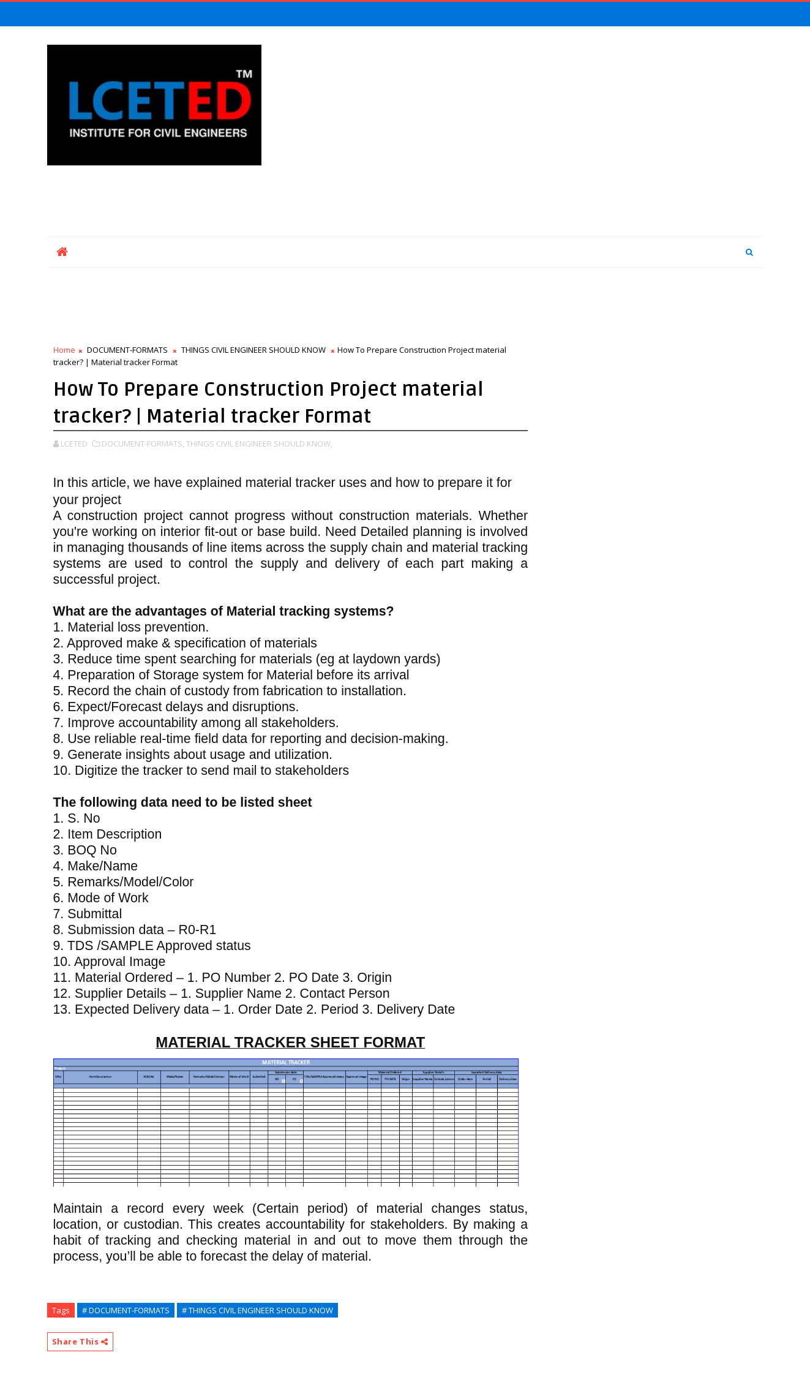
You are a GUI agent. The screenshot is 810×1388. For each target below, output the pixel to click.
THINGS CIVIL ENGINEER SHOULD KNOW (253, 349)
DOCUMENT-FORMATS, (143, 443)
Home (64, 349)
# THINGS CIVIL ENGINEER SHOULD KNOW (257, 1310)
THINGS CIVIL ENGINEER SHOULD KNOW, (259, 443)
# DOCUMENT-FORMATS (126, 1310)
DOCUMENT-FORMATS (127, 349)
